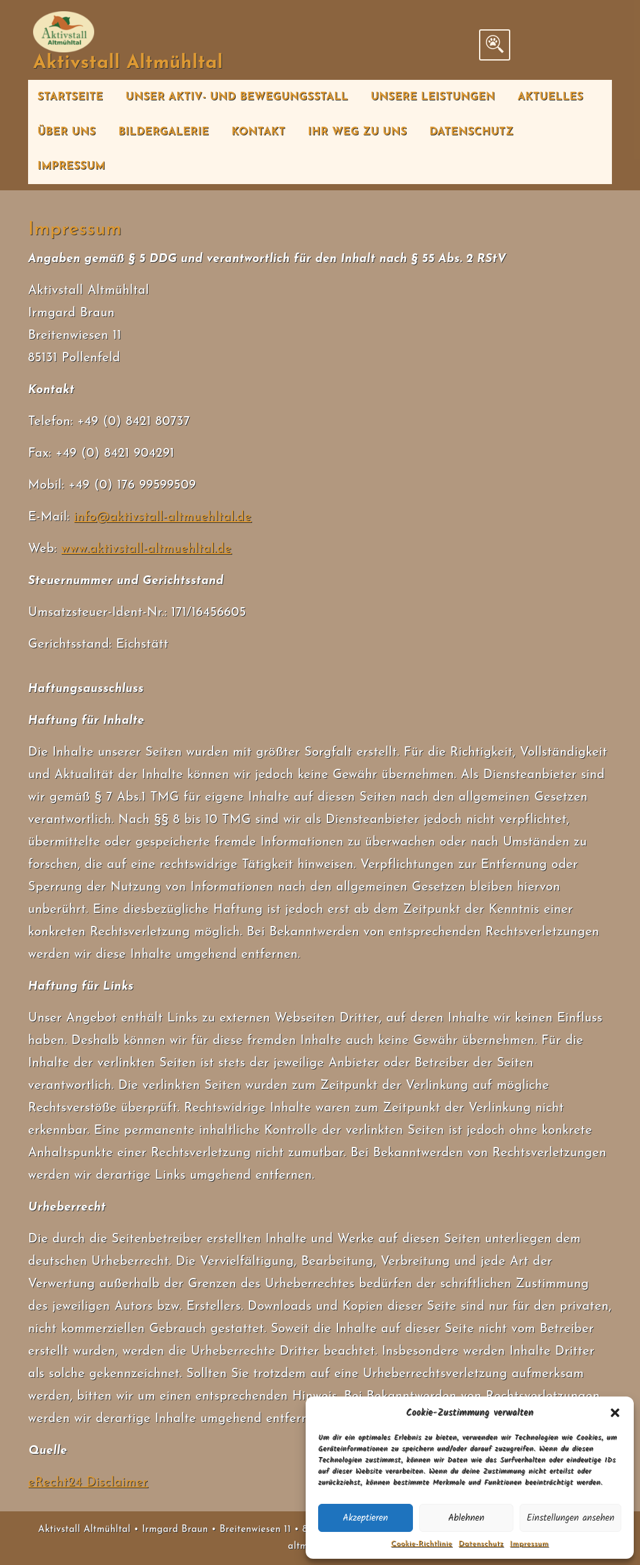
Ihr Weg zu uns (357, 132)
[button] (615, 1413)
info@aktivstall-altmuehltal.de (162, 517)
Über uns (66, 132)
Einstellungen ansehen (570, 1518)
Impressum (529, 1544)
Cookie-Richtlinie (421, 1544)
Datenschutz (480, 1544)
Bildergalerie (164, 132)
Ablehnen (466, 1518)
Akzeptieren (366, 1518)
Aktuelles (551, 97)
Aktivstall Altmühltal (128, 63)
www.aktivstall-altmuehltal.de (146, 549)
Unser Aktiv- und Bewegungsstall (236, 97)
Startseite (70, 97)
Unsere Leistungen (433, 97)
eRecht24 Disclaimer (88, 1482)
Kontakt (258, 132)
